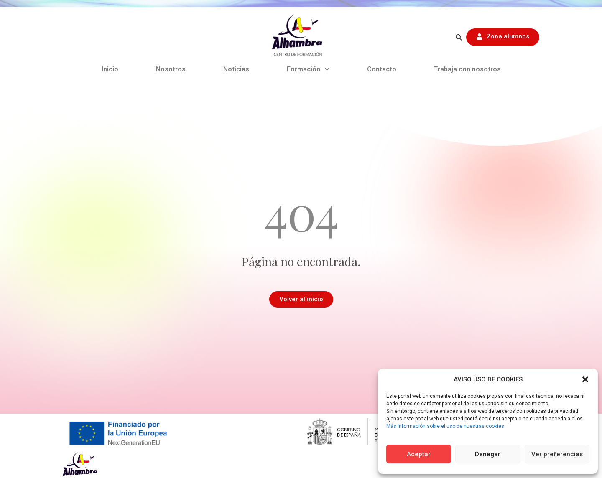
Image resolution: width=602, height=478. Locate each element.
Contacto (381, 69)
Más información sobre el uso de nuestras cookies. (445, 426)
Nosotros (171, 69)
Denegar (487, 454)
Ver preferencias (557, 454)
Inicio (110, 69)
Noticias (236, 69)
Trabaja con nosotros (467, 69)
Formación (308, 69)
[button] (585, 379)
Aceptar (419, 454)
